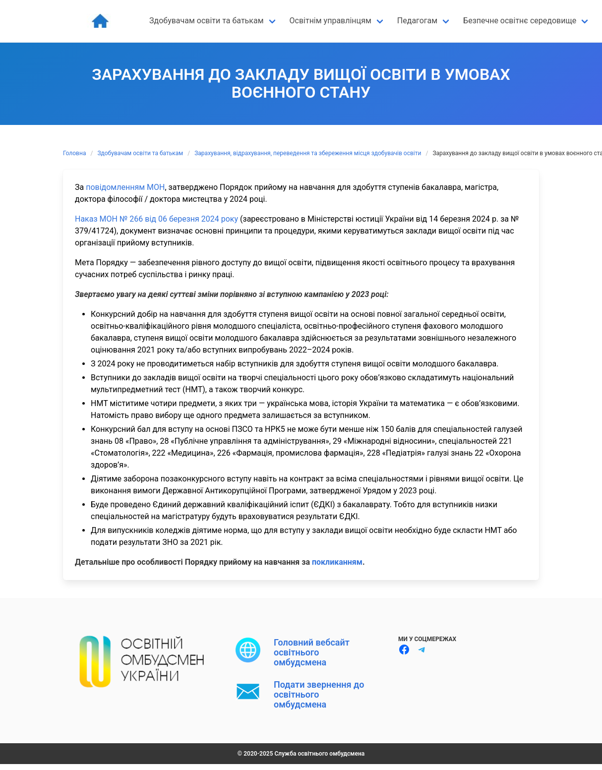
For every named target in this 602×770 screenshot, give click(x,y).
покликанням (337, 562)
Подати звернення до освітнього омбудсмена (319, 694)
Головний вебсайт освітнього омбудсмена (312, 652)
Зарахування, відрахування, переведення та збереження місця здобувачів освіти (307, 153)
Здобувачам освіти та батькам (140, 153)
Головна (74, 153)
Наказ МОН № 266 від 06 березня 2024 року (156, 219)
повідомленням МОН (125, 187)
